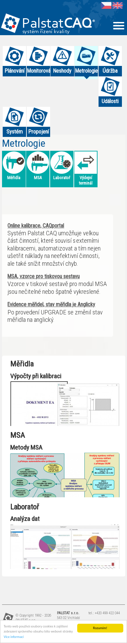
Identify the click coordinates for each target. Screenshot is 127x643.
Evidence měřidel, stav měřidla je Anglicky (51, 304)
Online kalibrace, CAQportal (35, 225)
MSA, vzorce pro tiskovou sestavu (43, 276)
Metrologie (23, 143)
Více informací (14, 637)
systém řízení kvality (46, 31)
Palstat (58, 24)
